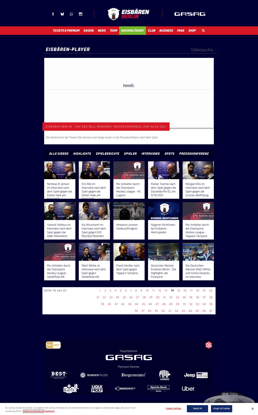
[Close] (252, 408)
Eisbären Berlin (128, 14)
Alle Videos (59, 153)
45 (143, 304)
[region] (129, 409)
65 (197, 311)
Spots (169, 153)
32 (170, 297)
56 (136, 311)
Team (113, 30)
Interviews (151, 153)
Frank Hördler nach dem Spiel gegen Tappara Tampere (128, 269)
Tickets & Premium (66, 30)
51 (184, 304)
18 (197, 290)
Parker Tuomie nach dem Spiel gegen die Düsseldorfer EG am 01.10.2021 (163, 189)
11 (153, 290)
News (102, 30)
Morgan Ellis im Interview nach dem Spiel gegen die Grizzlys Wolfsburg (198, 189)
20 (211, 290)
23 (111, 297)
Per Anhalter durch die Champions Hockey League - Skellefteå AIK (58, 271)
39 (102, 304)
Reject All (197, 408)
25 (124, 297)
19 (204, 290)
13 (166, 290)
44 (136, 304)
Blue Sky (62, 14)
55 (211, 304)
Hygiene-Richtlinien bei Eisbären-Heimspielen (163, 228)
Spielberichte (107, 153)
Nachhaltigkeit (132, 30)
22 (104, 297)
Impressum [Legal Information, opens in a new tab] (49, 411)
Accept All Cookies (221, 408)
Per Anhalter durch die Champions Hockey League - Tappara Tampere (197, 230)
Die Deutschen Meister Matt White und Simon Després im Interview (198, 271)
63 (183, 311)
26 (131, 297)
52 (190, 304)
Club (151, 30)
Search (203, 30)
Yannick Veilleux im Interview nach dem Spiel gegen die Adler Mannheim (59, 230)
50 (178, 304)
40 (109, 304)
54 (204, 304)
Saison (89, 30)
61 (170, 311)
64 (190, 311)
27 (137, 297)
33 (177, 297)
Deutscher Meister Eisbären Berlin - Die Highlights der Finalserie (163, 271)
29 (151, 297)
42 (123, 304)
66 (204, 311)
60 (163, 311)
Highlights (82, 153)
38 (211, 297)
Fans (180, 30)
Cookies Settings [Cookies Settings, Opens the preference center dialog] (173, 408)
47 (157, 304)
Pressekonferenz (194, 153)
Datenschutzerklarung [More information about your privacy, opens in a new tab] (33, 411)
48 (164, 304)
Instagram (80, 14)
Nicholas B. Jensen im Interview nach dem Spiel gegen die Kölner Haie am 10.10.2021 (59, 191)
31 (164, 297)
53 (197, 304)
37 (204, 297)
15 (178, 290)
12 (159, 290)
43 (129, 304)
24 (117, 297)
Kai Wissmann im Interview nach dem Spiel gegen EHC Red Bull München (94, 230)
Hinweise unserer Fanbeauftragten (127, 226)
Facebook (53, 14)
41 (116, 304)
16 (185, 290)
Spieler (130, 153)
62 (176, 311)
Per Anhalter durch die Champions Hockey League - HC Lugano (128, 189)
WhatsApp (71, 14)
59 (156, 311)
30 (158, 297)
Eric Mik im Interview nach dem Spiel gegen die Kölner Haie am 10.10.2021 (94, 191)
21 (98, 297)
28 (144, 297)
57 (143, 311)
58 (149, 311)
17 (191, 290)
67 (211, 311)
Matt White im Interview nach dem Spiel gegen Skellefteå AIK (94, 271)
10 (147, 290)
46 (150, 304)
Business (166, 30)
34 (184, 297)
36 (197, 297)
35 (190, 297)
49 (171, 304)
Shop (192, 30)
